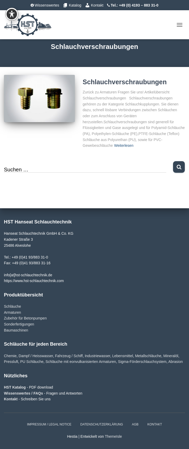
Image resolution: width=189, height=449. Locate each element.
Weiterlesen (124, 145)
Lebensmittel (122, 356)
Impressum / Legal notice (49, 424)
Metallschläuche (148, 356)
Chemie (10, 356)
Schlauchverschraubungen (125, 82)
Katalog (72, 5)
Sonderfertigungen (19, 324)
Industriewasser (97, 356)
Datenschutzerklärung (101, 424)
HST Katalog (15, 387)
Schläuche (12, 306)
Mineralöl (170, 356)
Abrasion (175, 362)
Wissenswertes (45, 5)
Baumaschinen (16, 330)
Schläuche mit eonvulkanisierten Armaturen (81, 362)
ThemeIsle (113, 436)
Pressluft (11, 362)
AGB (135, 424)
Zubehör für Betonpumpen (25, 318)
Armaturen (12, 312)
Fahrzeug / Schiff (69, 356)
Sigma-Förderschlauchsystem (142, 362)
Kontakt (94, 5)
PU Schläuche (31, 362)
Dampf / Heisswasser (36, 356)
